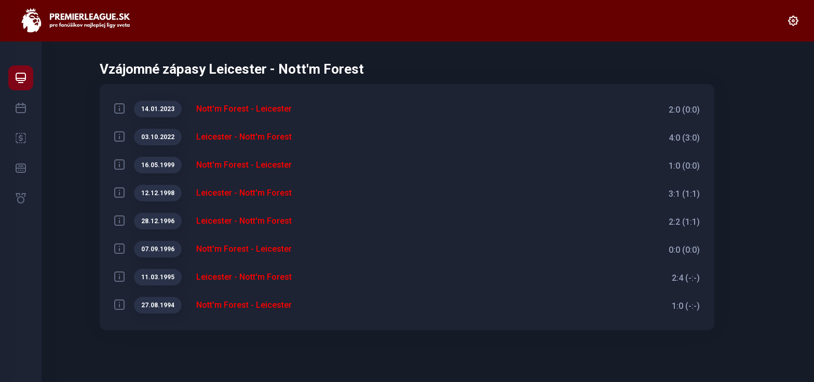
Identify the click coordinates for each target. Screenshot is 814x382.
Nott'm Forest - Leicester (244, 109)
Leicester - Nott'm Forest (244, 137)
